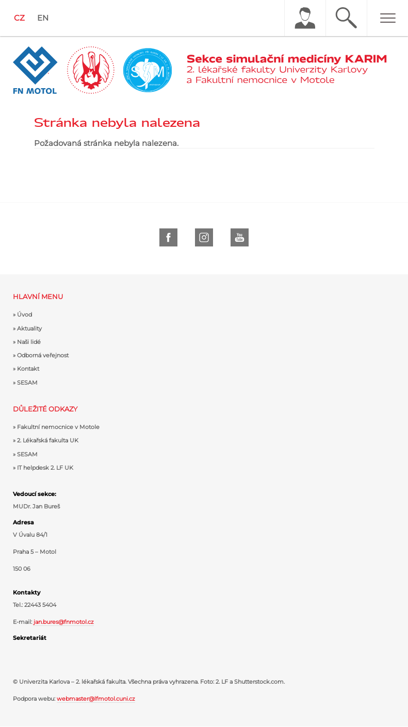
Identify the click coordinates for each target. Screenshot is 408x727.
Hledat (346, 18)
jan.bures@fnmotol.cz (64, 621)
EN (42, 18)
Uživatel (304, 18)
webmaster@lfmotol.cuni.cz (96, 698)
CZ (19, 18)
